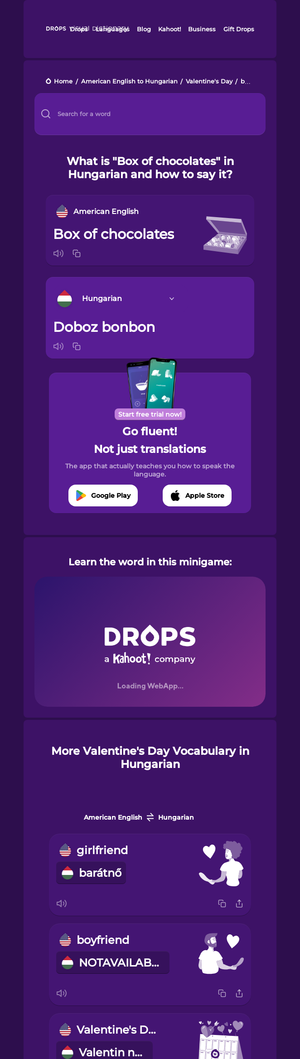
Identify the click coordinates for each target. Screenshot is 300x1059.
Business (202, 29)
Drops (79, 29)
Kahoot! (169, 29)
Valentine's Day (209, 81)
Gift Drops (238, 29)
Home (63, 81)
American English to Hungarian (129, 81)
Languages (113, 29)
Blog (144, 29)
